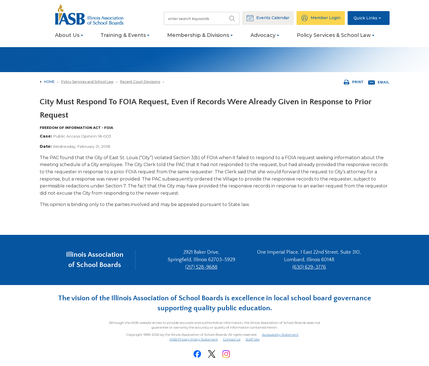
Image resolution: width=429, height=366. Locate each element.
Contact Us (231, 339)
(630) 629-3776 (309, 267)
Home (49, 82)
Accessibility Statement (280, 334)
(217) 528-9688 (201, 267)
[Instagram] (226, 354)
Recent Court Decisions (140, 82)
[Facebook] (197, 354)
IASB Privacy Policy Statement (194, 339)
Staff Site (252, 339)
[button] (369, 18)
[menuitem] (69, 38)
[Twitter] (211, 354)
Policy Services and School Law (87, 82)
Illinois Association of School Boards (95, 260)
